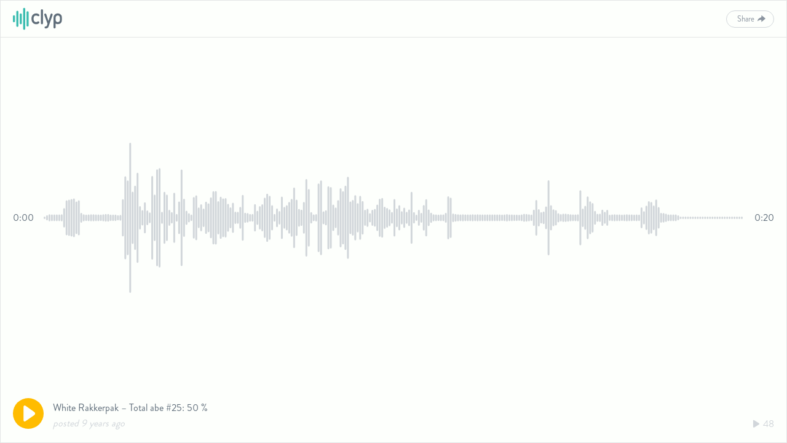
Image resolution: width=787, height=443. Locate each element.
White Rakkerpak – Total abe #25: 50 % (130, 408)
